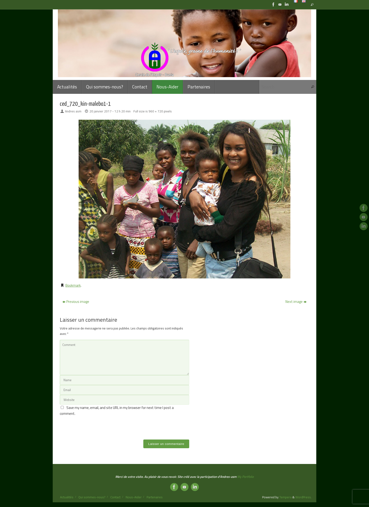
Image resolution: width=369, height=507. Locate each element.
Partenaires (155, 497)
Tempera (285, 497)
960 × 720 (155, 111)
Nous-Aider (134, 497)
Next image (296, 301)
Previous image (75, 301)
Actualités (66, 497)
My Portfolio (245, 476)
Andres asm (73, 111)
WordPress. (303, 497)
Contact (115, 497)
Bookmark (73, 285)
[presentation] (95, 426)
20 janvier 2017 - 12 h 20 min (110, 111)
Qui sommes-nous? (91, 497)
